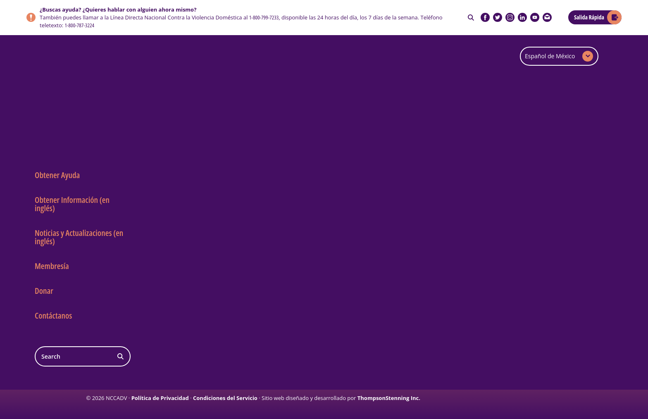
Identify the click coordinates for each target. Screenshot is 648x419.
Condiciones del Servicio (225, 398)
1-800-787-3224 (79, 25)
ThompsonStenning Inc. (388, 398)
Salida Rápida (589, 17)
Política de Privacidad (160, 398)
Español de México (550, 56)
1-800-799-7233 (264, 17)
